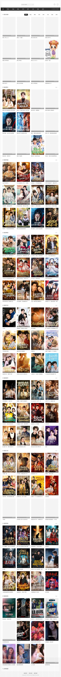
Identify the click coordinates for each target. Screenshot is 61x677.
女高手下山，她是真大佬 (50, 401)
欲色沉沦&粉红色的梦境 (35, 641)
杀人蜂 (4, 569)
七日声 (4, 328)
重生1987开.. (5, 83)
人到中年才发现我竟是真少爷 (8, 278)
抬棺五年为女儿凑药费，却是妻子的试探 (39, 569)
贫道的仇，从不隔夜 (35, 423)
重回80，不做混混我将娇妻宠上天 (9, 228)
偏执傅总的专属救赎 (21, 351)
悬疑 (38, 9)
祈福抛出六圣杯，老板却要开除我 (23, 423)
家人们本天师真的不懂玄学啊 (22, 546)
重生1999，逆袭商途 (35, 110)
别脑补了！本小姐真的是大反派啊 (37, 496)
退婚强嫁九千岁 (34, 473)
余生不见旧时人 (6, 183)
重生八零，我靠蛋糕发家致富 (51, 133)
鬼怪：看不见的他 (48, 569)
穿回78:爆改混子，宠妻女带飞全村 (52, 183)
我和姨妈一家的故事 (49, 641)
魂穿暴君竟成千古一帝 (49, 228)
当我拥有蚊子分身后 (35, 592)
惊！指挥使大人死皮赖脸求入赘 (51, 328)
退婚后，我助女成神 (49, 473)
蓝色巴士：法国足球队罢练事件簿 (37, 619)
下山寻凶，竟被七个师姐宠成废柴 (37, 255)
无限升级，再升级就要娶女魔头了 (9, 496)
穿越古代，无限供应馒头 (36, 205)
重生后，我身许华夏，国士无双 (23, 110)
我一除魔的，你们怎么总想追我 (9, 546)
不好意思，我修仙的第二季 (22, 473)
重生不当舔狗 (19, 156)
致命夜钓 (47, 546)
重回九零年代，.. (48, 37)
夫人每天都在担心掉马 (21, 446)
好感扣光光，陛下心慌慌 (21, 496)
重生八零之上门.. (6, 37)
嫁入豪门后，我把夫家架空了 (8, 446)
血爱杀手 (18, 641)
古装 (33, 9)
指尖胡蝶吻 (33, 328)
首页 (3, 9)
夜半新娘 (47, 592)
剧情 (43, 9)
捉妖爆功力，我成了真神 (21, 592)
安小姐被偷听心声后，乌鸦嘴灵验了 (24, 183)
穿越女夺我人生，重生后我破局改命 (52, 205)
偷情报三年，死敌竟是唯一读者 (51, 301)
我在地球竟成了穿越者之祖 (8, 301)
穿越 (13, 9)
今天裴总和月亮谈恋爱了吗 (50, 374)
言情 (23, 9)
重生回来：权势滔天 (6, 156)
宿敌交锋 (18, 619)
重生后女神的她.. (20, 83)
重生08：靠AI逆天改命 (35, 156)
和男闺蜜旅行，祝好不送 (7, 401)
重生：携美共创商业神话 (36, 133)
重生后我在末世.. (34, 37)
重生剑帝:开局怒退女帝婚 (22, 133)
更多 (56, 87)
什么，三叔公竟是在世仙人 (50, 255)
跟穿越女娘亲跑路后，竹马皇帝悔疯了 (52, 519)
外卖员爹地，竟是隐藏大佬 (22, 301)
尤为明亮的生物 (6, 641)
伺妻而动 (33, 351)
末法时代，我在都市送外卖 (8, 423)
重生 (8, 9)
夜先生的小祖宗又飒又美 (36, 446)
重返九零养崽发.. (6, 60)
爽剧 (18, 9)
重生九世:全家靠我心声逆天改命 (9, 110)
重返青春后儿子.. (48, 83)
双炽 (46, 446)
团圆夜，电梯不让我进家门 (22, 401)
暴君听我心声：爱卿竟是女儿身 (23, 255)
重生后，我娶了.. (20, 37)
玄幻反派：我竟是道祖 (35, 278)
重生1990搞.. (19, 60)
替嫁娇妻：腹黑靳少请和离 (22, 328)
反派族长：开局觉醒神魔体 (36, 183)
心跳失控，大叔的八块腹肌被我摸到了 (38, 374)
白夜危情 (47, 423)
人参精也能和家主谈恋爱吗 (8, 592)
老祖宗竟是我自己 (48, 278)
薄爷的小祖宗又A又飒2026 (22, 374)
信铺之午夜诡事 (20, 569)
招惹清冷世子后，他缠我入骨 (36, 519)
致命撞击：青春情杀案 (7, 619)
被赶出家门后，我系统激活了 (8, 255)
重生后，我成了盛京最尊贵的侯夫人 (52, 156)
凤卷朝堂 (47, 496)
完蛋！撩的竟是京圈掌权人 (36, 301)
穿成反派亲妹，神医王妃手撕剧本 (23, 205)
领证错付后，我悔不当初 (7, 374)
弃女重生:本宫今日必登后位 (22, 519)
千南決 (4, 519)
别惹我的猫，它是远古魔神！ (36, 546)
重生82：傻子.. (48, 60)
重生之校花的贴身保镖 (21, 228)
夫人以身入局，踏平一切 (36, 401)
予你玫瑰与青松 (6, 351)
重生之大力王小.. (34, 60)
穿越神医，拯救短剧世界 (7, 205)
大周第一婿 (5, 473)
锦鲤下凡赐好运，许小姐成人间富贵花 (52, 351)
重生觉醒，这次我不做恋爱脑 (8, 133)
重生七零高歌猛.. (34, 83)
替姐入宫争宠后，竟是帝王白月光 (23, 278)
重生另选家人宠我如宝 (49, 110)
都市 (28, 9)
